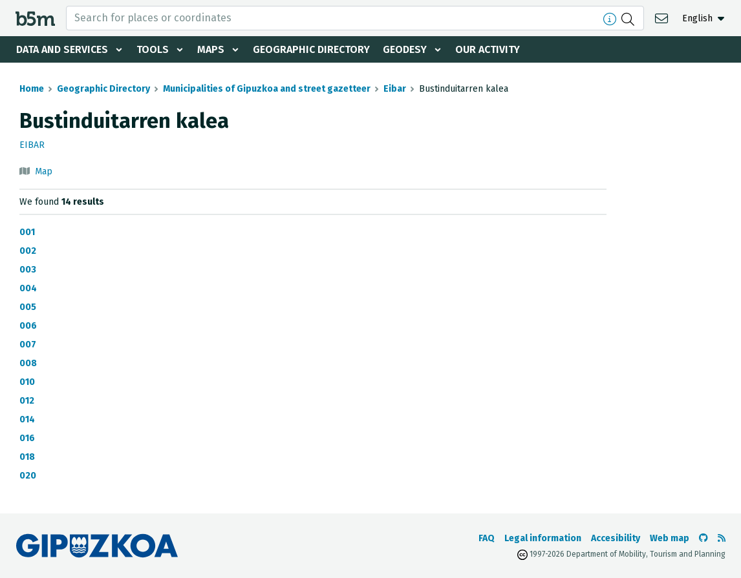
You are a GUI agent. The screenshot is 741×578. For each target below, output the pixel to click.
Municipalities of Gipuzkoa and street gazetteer (266, 88)
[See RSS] (721, 538)
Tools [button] (152, 49)
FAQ (486, 538)
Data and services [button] (62, 49)
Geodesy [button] (405, 49)
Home (31, 88)
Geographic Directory (311, 49)
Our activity (487, 49)
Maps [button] (210, 49)
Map (43, 171)
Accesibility (615, 538)
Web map (669, 538)
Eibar (394, 88)
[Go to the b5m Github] (703, 538)
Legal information (542, 538)
